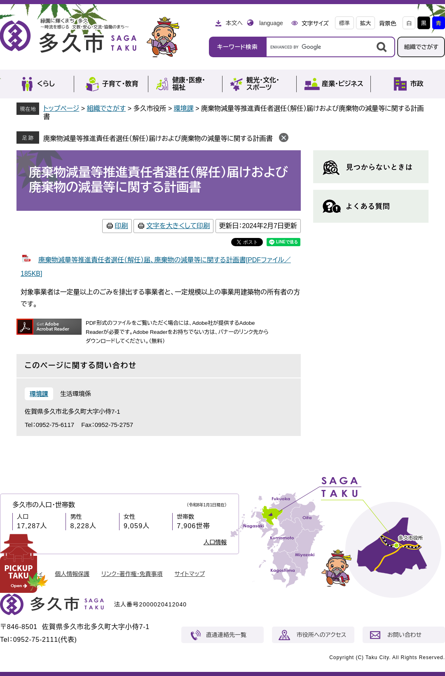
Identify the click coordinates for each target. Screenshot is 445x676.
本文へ (234, 23)
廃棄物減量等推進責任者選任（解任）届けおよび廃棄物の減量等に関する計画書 (157, 138)
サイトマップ (190, 574)
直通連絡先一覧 (226, 635)
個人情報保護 (72, 574)
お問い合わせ (404, 635)
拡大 (365, 23)
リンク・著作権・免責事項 (132, 574)
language (271, 23)
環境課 (184, 108)
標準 (344, 23)
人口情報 (215, 542)
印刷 (121, 225)
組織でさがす (421, 47)
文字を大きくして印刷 (178, 225)
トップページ (61, 108)
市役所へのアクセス (321, 635)
